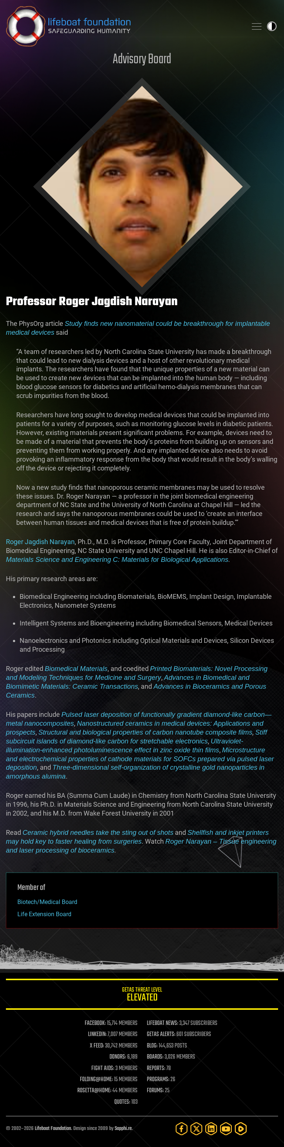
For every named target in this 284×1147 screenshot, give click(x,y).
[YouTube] (226, 1128)
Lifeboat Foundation (53, 1128)
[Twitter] (196, 1128)
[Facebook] (181, 1128)
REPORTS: (156, 1068)
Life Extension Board (44, 914)
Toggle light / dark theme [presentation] (272, 26)
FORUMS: (155, 1091)
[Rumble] (241, 1128)
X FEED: (97, 1046)
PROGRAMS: (158, 1079)
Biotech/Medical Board (47, 901)
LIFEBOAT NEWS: (162, 1023)
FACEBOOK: (95, 1023)
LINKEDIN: (97, 1034)
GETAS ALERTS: (161, 1034)
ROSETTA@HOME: (94, 1091)
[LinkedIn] (211, 1128)
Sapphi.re (123, 1128)
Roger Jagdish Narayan (40, 542)
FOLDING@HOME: (96, 1079)
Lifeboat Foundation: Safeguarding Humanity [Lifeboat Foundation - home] (123, 26)
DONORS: (117, 1057)
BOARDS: (155, 1057)
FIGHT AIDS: (102, 1068)
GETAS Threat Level (142, 995)
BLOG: (152, 1046)
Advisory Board (142, 59)
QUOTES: (122, 1102)
